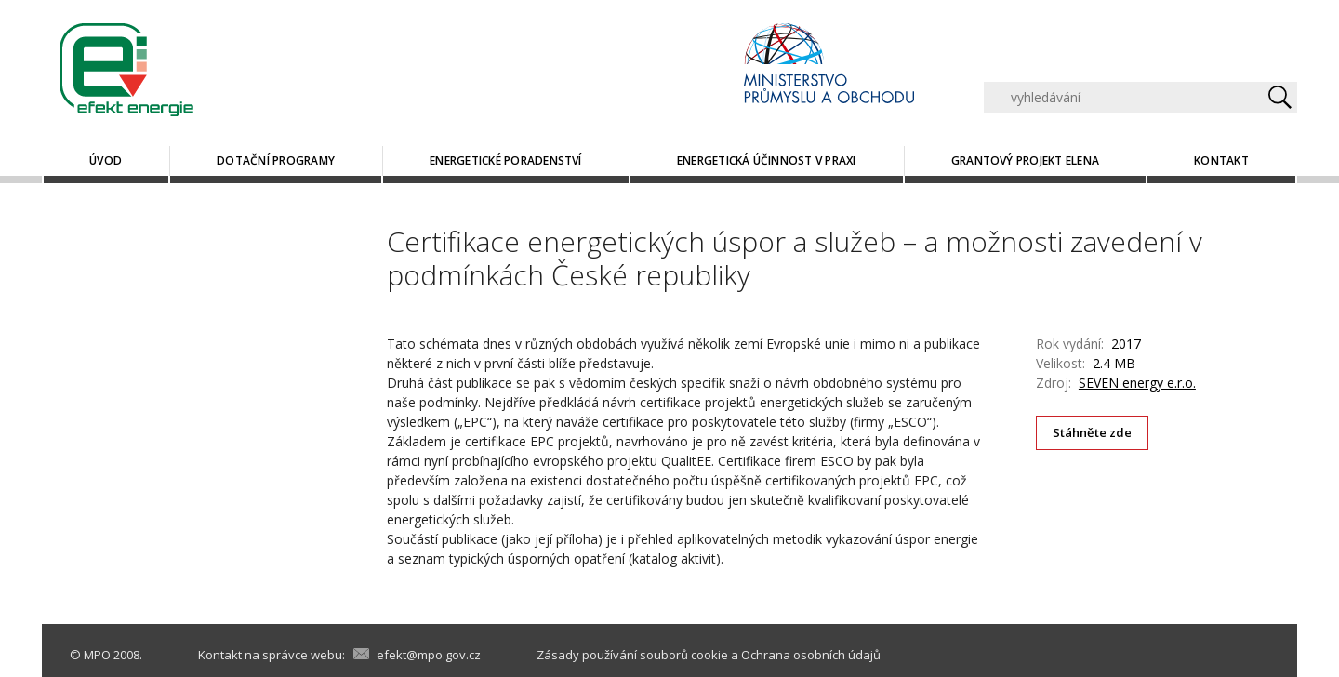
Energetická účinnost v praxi (766, 160)
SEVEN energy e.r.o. (1137, 383)
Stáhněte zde (1093, 432)
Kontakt (1221, 160)
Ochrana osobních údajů (811, 654)
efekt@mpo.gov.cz (429, 654)
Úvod (105, 160)
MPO (97, 654)
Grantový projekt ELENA (1025, 160)
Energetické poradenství (506, 160)
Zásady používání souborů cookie (632, 654)
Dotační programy (276, 160)
